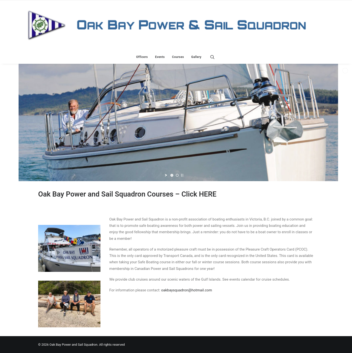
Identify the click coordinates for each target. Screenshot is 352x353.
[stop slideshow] (182, 175)
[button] (214, 57)
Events (160, 57)
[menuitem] (142, 57)
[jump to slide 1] (171, 175)
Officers (142, 57)
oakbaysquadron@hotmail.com (186, 290)
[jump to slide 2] (177, 175)
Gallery (196, 57)
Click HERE (198, 194)
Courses (178, 57)
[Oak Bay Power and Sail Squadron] (176, 25)
